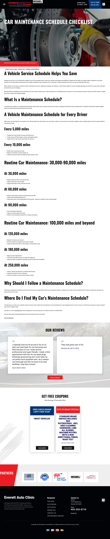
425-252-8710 (95, 5)
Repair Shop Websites (47, 524)
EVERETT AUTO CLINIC (11, 69)
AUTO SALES (51, 507)
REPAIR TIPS (21, 69)
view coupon (42, 448)
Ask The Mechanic (9, 318)
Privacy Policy (75, 524)
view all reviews (55, 377)
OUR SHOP (50, 501)
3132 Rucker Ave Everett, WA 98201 (22, 62)
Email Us (74, 513)
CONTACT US (51, 513)
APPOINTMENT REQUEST (55, 516)
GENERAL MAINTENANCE (32, 69)
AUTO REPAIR (51, 504)
